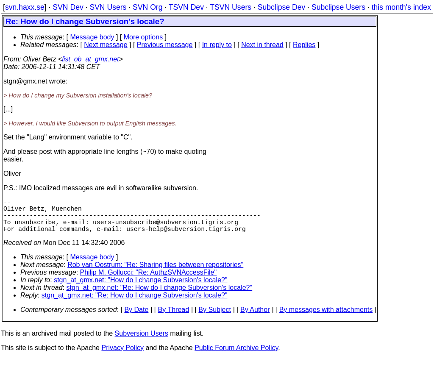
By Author (255, 318)
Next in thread (262, 44)
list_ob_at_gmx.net (90, 59)
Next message (105, 44)
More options (143, 37)
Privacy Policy (122, 356)
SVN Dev (68, 7)
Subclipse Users (338, 7)
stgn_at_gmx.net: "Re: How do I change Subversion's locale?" (160, 296)
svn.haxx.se (25, 7)
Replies (304, 44)
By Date (136, 318)
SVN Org (147, 7)
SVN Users (107, 7)
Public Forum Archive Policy (236, 356)
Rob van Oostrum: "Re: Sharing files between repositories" (155, 273)
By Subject (214, 318)
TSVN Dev (186, 7)
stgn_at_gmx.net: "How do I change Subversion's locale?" (140, 288)
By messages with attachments (326, 318)
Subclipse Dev (281, 7)
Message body (92, 37)
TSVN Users (230, 7)
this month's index (401, 7)
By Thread (173, 318)
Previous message (165, 44)
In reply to (217, 44)
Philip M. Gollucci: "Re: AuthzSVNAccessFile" (148, 280)
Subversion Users (141, 341)
